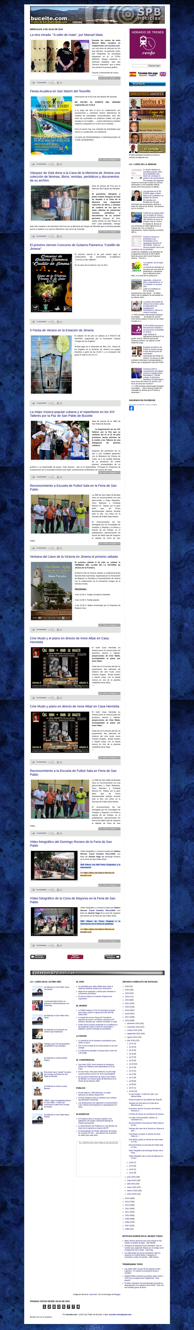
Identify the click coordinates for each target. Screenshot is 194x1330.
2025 (127, 990)
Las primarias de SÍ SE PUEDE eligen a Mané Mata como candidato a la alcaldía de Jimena (153, 194)
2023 (127, 997)
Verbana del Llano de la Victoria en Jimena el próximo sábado (74, 556)
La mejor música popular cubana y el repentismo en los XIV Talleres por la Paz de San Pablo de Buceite (72, 413)
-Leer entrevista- (104, 224)
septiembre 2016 (134, 1034)
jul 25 (131, 1060)
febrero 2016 (132, 1191)
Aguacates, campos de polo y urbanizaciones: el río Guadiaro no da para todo (152, 283)
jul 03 (131, 1166)
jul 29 (131, 1050)
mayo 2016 (131, 1180)
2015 (127, 1198)
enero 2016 (131, 1194)
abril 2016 (131, 1184)
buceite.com (114, 46)
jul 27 (131, 1057)
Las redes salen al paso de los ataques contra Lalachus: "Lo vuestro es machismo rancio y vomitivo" (142, 1271)
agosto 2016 (132, 1037)
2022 (127, 1000)
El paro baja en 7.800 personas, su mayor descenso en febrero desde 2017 (94, 1094)
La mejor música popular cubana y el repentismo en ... (143, 1119)
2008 (127, 1222)
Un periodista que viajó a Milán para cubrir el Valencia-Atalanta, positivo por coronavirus (95, 987)
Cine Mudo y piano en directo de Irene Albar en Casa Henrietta (74, 706)
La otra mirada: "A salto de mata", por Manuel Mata (66, 35)
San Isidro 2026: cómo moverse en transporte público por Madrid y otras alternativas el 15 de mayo (96, 1067)
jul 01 (131, 1173)
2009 (127, 1219)
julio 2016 (131, 1040)
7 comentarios (41, 82)
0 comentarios (41, 164)
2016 (127, 1021)
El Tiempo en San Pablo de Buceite (98, 1142)
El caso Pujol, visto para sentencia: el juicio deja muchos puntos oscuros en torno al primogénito (97, 1073)
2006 (127, 1229)
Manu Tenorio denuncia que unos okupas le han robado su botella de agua (143, 1242)
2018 (127, 1014)
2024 (127, 993)
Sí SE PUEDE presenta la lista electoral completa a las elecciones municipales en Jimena (153, 329)
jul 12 (131, 1074)
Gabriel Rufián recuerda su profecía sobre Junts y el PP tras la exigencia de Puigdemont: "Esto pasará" (143, 1278)
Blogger (117, 1294)
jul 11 (131, 1078)
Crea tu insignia (151, 405)
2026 (127, 986)
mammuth (93, 1294)
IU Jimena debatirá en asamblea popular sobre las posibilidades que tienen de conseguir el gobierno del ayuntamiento (153, 174)
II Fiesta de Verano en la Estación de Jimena (62, 330)
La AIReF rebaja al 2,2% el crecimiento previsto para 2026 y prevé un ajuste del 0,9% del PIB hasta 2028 (96, 1012)
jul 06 (131, 1091)
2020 (127, 1007)
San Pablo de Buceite (137, 405)
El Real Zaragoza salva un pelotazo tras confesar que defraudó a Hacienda (97, 1099)
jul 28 (131, 1054)
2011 (127, 1212)
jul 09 (131, 1081)
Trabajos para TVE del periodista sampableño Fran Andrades (57, 1045)
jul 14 (131, 1067)
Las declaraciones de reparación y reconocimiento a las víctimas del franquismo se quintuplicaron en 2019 (97, 1105)
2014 (127, 1202)
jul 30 (131, 1047)
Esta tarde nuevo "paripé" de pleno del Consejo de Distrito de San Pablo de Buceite (57, 1074)
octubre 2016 (132, 1030)
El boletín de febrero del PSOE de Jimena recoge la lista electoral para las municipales (152, 350)
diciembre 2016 (133, 1023)
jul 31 (131, 1044)
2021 (127, 1003)
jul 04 (131, 1162)
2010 (127, 1215)
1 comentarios (41, 321)
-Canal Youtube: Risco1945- (102, 854)
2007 (127, 1226)
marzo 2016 (132, 1187)
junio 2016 (131, 1177)
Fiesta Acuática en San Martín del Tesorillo (60, 91)
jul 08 (131, 1084)
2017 (127, 1017)
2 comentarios (41, 477)
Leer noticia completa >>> (109, 78)
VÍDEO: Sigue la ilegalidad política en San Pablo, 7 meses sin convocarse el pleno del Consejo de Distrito (57, 1104)
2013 (127, 1205)
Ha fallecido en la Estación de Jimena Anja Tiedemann (55, 1031)
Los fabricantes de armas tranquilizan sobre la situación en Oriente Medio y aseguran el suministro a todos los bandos (142, 1255)
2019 (127, 1010)
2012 (127, 1209)
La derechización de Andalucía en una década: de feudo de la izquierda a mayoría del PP (97, 1127)
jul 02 (131, 1169)
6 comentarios (41, 548)
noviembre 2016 (133, 1027)
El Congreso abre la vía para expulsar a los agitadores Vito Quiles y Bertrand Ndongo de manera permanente (95, 1121)
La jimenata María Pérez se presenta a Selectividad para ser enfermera (56, 1003)
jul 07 (131, 1088)
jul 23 (131, 1064)
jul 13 (131, 1071)
